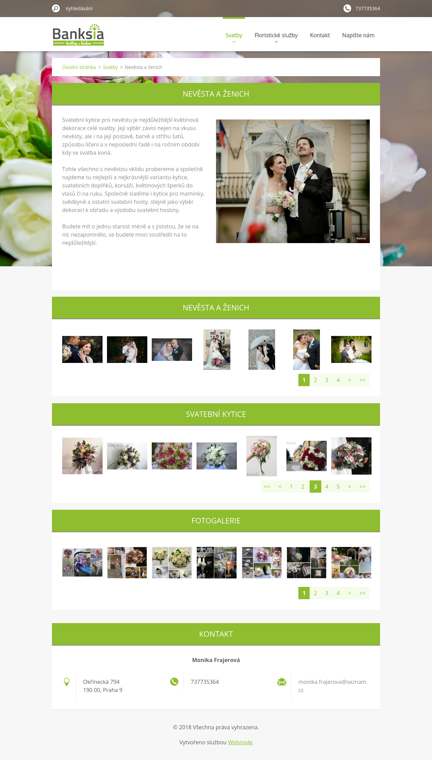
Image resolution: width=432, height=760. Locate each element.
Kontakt (320, 35)
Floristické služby (276, 37)
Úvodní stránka (79, 67)
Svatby (234, 37)
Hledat (56, 8)
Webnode (240, 742)
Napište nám (358, 35)
